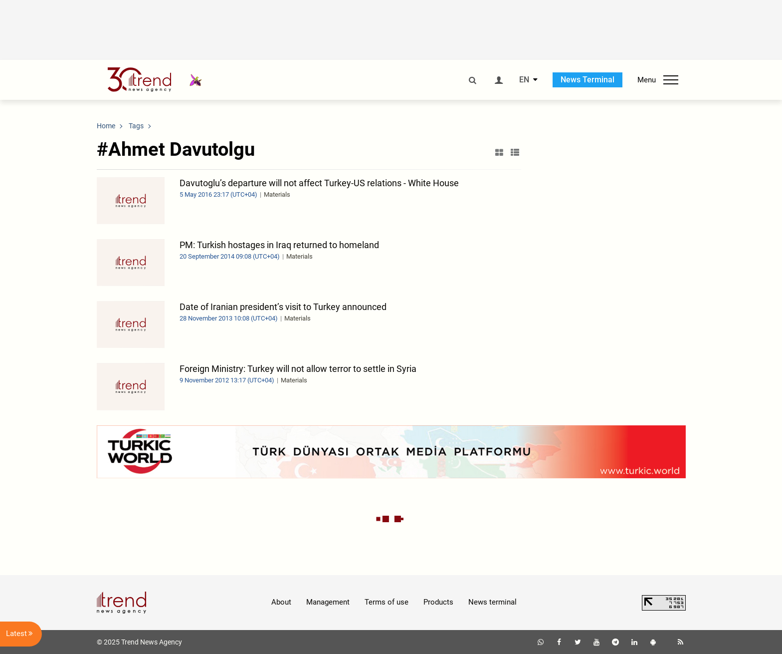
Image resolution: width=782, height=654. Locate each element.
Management (328, 602)
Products (438, 602)
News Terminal (587, 79)
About (281, 602)
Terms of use (386, 602)
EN (524, 80)
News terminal (492, 602)
